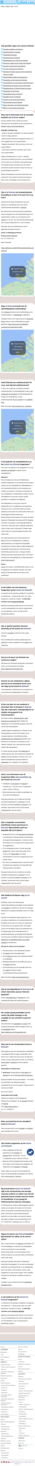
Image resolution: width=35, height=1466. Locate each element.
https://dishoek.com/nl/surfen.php (12, 669)
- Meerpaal (4, 1392)
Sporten (3, 1450)
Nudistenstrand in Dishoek (11, 58)
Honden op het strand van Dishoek (14, 100)
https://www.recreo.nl (11, 1106)
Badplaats (4, 1352)
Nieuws (20, 1371)
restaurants (24, 751)
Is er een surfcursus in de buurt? (13, 69)
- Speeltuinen (5, 1434)
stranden (11, 633)
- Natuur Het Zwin (23, 1435)
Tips (2, 1354)
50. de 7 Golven (18, 400)
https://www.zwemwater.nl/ (15, 126)
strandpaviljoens (11, 998)
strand (3, 220)
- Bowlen (3, 1438)
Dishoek (15, 117)
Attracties (4, 1431)
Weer (2, 1359)
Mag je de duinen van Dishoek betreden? (15, 105)
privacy (21, 1462)
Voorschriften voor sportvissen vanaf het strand (18, 83)
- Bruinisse (21, 1386)
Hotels (3, 1380)
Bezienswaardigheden (7, 1422)
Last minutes (5, 1414)
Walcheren (21, 1400)
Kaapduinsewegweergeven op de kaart (17, 271)
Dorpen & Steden (6, 1443)
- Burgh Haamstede (24, 1393)
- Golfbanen (4, 1457)
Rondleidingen (5, 1448)
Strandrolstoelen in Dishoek (11, 52)
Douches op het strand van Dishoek (14, 66)
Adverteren (21, 1441)
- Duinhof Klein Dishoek (8, 1367)
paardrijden (24, 777)
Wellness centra (6, 1441)
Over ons (21, 1443)
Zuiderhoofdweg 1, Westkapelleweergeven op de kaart (17, 348)
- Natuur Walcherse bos (25, 1419)
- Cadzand (21, 1433)
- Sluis (20, 1431)
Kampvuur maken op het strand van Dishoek (17, 63)
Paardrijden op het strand (11, 91)
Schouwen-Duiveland (24, 1379)
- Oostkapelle (22, 1407)
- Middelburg (22, 1423)
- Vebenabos (4, 1409)
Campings (4, 1378)
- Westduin (4, 1412)
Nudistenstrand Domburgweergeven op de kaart (17, 427)
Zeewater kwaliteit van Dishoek (13, 49)
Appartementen (5, 1364)
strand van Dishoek (12, 464)
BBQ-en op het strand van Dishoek (13, 108)
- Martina (3, 1369)
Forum (20, 1366)
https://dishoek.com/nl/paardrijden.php (13, 1032)
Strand (3, 1419)
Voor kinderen (5, 1357)
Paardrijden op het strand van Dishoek (15, 80)
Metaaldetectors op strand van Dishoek (15, 60)
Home (2, 1347)
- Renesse (21, 1381)
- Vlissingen (21, 1421)
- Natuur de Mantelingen (25, 1409)
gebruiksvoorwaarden (15, 1462)
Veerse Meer (15, 854)
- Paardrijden (4, 1455)
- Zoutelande (22, 1416)
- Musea (3, 1424)
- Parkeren (21, 1362)
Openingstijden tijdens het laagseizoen (15, 77)
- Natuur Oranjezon (24, 1404)
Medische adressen (24, 1364)
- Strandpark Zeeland (7, 1407)
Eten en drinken (23, 1347)
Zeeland (20, 1376)
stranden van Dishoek (8, 470)
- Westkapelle (22, 1414)
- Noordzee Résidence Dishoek (7, 1372)
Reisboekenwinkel (23, 1369)
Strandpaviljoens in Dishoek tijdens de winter (17, 88)
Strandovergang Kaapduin (9, 236)
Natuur (3, 1446)
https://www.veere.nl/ (8, 560)
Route (20, 1359)
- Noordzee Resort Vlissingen (6, 1395)
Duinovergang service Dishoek (12, 102)
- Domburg (21, 1411)
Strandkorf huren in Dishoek (12, 97)
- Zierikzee (21, 1388)
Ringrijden (21, 1354)
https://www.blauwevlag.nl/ (20, 977)
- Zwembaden (5, 1453)
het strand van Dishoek (26, 834)
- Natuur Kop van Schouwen (23, 1396)
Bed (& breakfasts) (6, 1376)
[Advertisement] (17, 26)
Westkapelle (18, 315)
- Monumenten (5, 1426)
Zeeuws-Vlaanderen (24, 1426)
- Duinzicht (4, 1388)
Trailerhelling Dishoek (10, 55)
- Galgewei (4, 1390)
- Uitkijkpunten (5, 1429)
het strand (15, 784)
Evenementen (22, 1352)
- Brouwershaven (23, 1384)
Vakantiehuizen (5, 1383)
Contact (20, 1448)
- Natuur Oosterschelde (25, 1391)
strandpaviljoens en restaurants (11, 739)
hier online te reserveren (25, 1075)
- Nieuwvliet (21, 1428)
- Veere (20, 1402)
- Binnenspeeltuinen (7, 1436)
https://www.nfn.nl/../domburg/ (22, 406)
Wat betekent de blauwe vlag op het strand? (17, 86)
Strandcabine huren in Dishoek (12, 94)
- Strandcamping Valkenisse (6, 1404)
